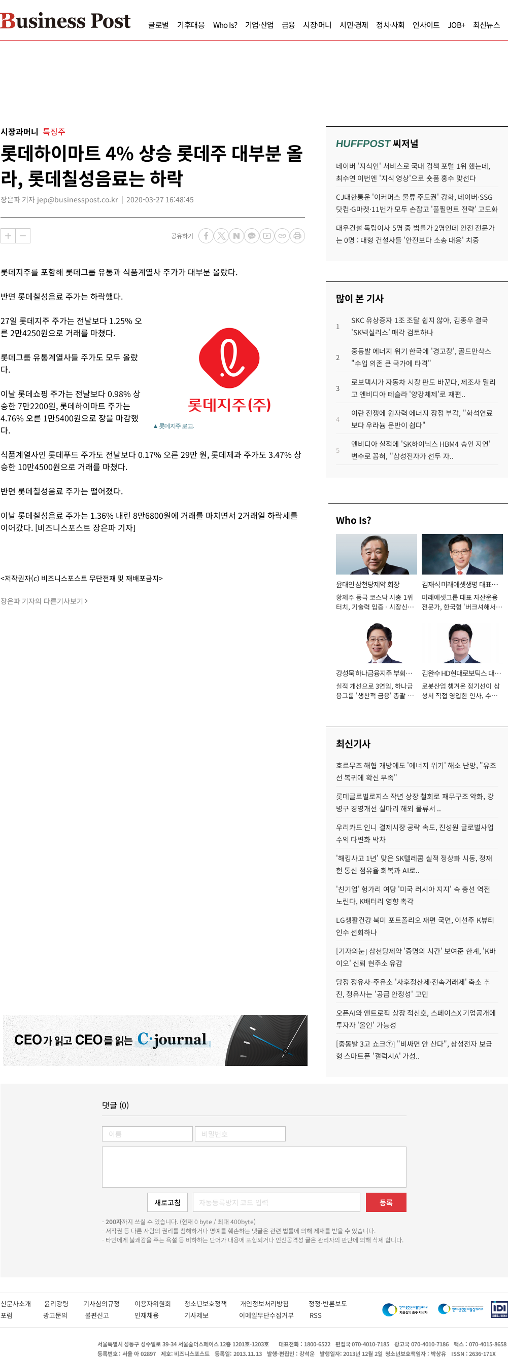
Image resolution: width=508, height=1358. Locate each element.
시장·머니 (317, 24)
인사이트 (426, 24)
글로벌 (158, 24)
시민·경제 (354, 24)
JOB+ (456, 24)
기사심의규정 (108, 1303)
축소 (22, 235)
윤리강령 (63, 1303)
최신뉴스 (486, 24)
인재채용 (154, 1315)
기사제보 (206, 1315)
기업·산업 (259, 24)
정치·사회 (390, 24)
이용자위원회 (159, 1303)
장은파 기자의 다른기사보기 (42, 601)
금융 (288, 24)
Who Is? (225, 24)
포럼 (16, 1315)
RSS (316, 1315)
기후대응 (191, 24)
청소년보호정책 (212, 1303)
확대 (8, 235)
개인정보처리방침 (274, 1303)
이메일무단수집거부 (269, 1315)
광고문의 (58, 1315)
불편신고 (104, 1315)
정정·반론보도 (328, 1303)
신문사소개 (22, 1303)
